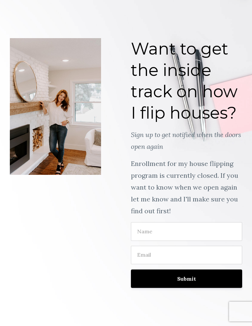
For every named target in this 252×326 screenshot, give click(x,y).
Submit (186, 278)
